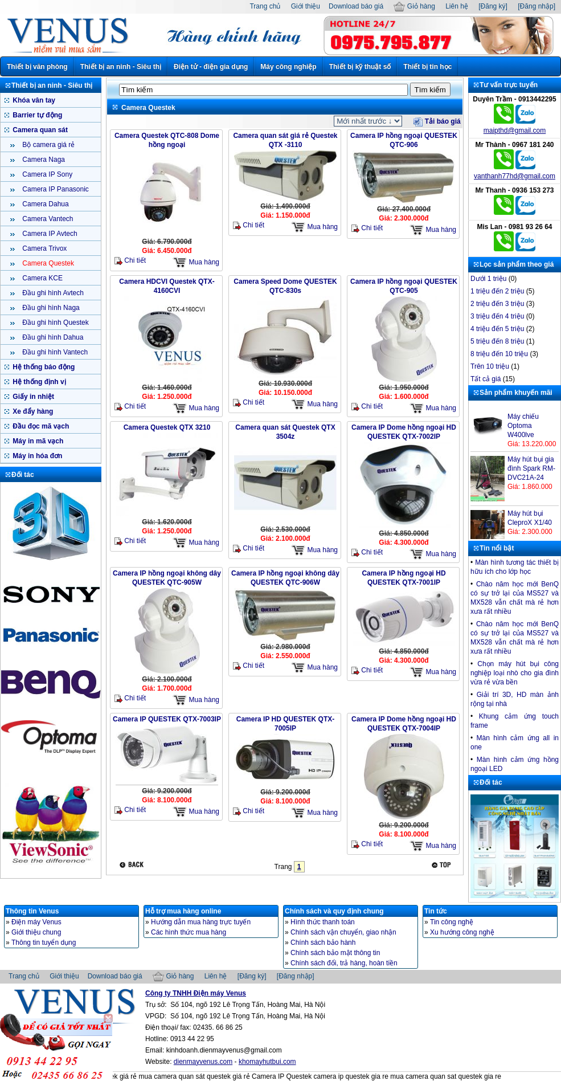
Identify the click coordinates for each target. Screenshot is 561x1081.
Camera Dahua (45, 204)
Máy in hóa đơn (36, 456)
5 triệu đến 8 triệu (497, 341)
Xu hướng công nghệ (462, 932)
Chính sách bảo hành (322, 943)
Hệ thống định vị (38, 382)
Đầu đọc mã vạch (40, 426)
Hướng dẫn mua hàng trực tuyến (201, 922)
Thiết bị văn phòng (37, 67)
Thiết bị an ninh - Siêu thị (120, 67)
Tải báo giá (436, 121)
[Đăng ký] (492, 6)
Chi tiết (130, 260)
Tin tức (435, 911)
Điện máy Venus (36, 922)
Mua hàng (196, 262)
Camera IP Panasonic (55, 189)
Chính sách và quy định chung (334, 911)
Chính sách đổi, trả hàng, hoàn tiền (344, 963)
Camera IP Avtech (49, 234)
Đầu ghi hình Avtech (52, 293)
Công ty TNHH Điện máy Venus (195, 993)
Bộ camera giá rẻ (48, 145)
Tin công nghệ (451, 922)
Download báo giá (356, 6)
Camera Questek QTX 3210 (167, 427)
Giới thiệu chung (36, 932)
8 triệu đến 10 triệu (499, 354)
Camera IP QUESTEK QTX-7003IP (167, 719)
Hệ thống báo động (43, 367)
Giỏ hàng (414, 6)
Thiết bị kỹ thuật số (360, 67)
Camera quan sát (39, 130)
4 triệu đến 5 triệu (497, 329)
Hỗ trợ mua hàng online (183, 911)
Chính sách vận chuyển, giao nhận (343, 932)
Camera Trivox (44, 248)
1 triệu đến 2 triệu (497, 291)
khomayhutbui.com (267, 1062)
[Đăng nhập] (536, 6)
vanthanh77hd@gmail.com (514, 176)
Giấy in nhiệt (32, 397)
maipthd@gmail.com (515, 130)
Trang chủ (264, 6)
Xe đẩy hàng (32, 411)
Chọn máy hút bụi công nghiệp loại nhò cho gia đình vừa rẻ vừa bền (514, 673)
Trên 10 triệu (489, 366)
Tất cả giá (485, 379)
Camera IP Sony (46, 174)
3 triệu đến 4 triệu (497, 316)
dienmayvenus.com (203, 1062)
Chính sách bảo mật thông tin (335, 953)
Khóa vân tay (33, 100)
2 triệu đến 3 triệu (497, 304)
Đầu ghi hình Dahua (52, 337)
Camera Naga (43, 160)
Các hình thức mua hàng (188, 932)
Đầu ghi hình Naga (50, 308)
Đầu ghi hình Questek (55, 323)
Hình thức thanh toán (322, 922)
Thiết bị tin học (427, 67)
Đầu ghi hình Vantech (54, 352)
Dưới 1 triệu (488, 279)
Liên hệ (456, 6)
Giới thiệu (305, 6)
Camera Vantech (47, 219)
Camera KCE (42, 278)
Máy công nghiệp (288, 67)
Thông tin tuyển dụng (43, 943)
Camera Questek (47, 263)
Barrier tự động (36, 115)
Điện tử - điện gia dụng (211, 67)
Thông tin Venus (32, 911)
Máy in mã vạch (37, 441)
